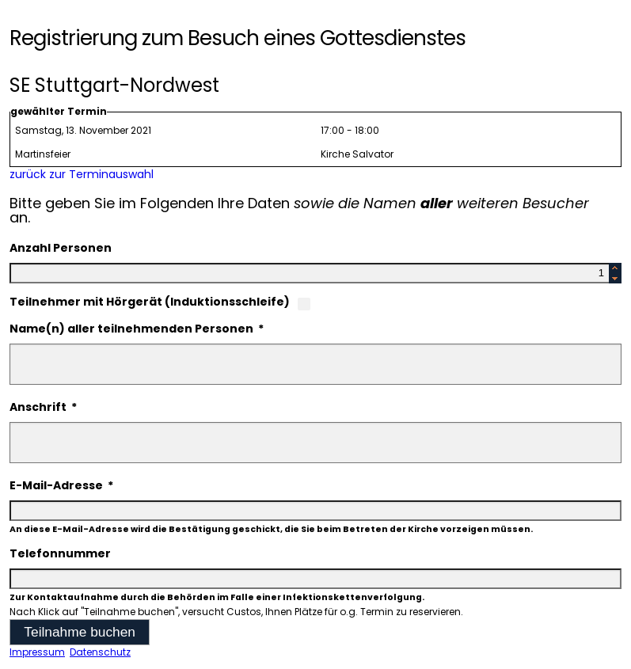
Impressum (37, 652)
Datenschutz (100, 652)
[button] (80, 632)
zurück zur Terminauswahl (82, 174)
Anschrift (43, 407)
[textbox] (315, 273)
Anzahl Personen (61, 248)
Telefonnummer (60, 553)
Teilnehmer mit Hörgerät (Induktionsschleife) (150, 302)
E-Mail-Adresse (61, 485)
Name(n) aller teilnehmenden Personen (137, 328)
